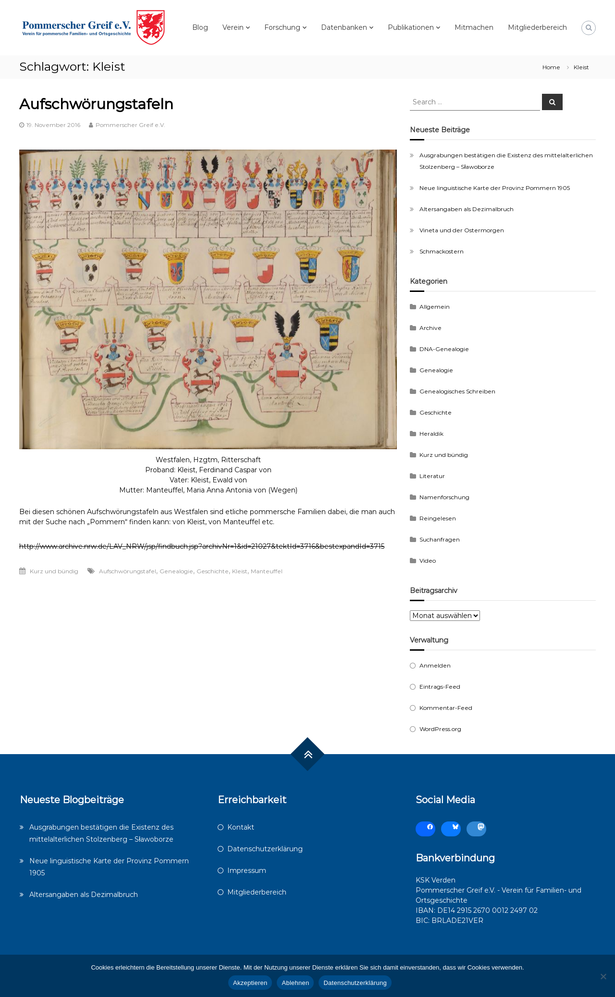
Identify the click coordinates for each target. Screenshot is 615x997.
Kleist (239, 571)
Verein (233, 27)
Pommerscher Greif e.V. (130, 124)
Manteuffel (267, 571)
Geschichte (213, 571)
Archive (430, 327)
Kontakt (240, 827)
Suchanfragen (439, 539)
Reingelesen (437, 518)
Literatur (432, 476)
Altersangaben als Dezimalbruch (466, 209)
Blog (200, 27)
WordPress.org (440, 728)
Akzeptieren (250, 982)
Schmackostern (441, 251)
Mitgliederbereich (537, 27)
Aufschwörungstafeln (96, 104)
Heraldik (431, 433)
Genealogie (176, 571)
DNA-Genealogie (444, 349)
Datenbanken (344, 27)
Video (427, 560)
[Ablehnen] (603, 976)
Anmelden (435, 665)
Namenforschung (444, 497)
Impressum (246, 870)
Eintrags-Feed (439, 686)
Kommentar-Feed (445, 707)
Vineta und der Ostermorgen (461, 230)
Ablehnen (295, 982)
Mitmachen (474, 27)
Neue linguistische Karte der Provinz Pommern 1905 (494, 187)
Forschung (282, 27)
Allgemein (434, 306)
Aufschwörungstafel (127, 571)
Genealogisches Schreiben (457, 391)
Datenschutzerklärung (265, 849)
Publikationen (411, 27)
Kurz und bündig (54, 571)
